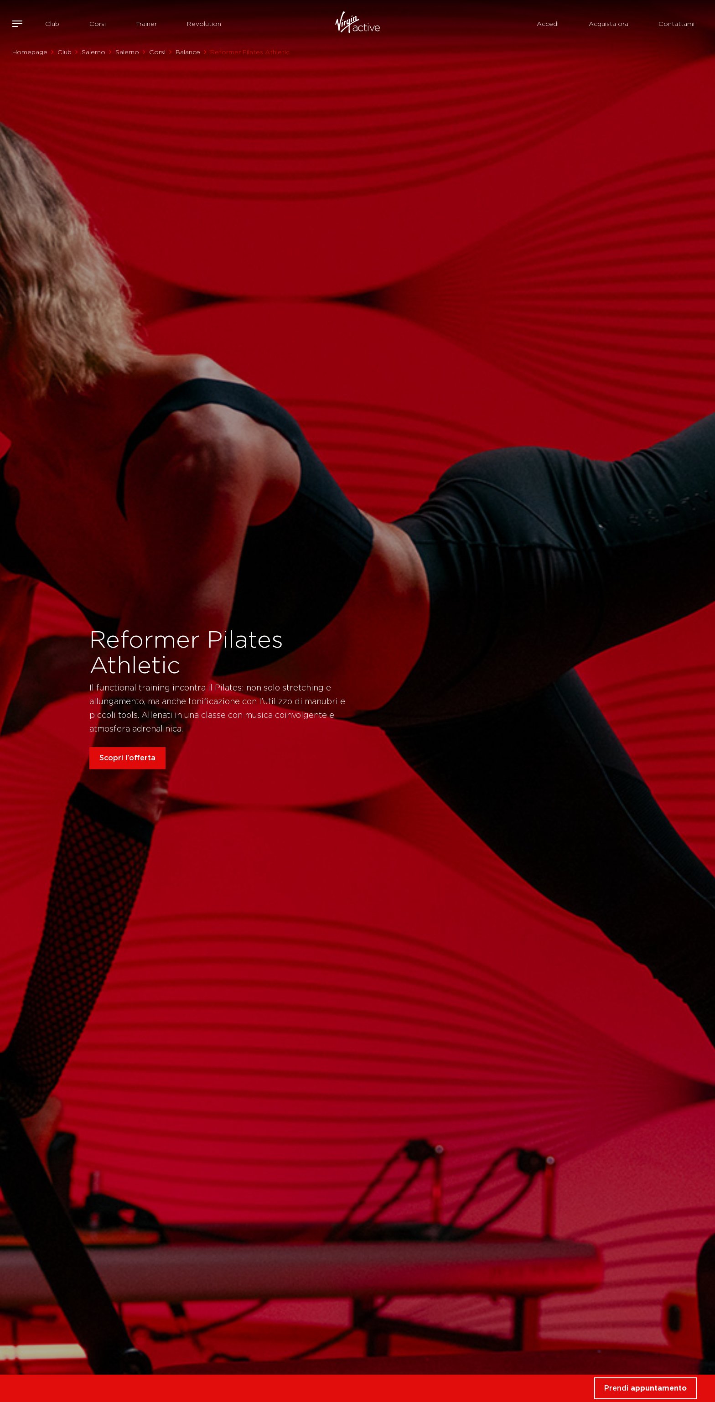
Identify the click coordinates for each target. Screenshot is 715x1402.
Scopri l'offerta (127, 757)
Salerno (93, 52)
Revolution (204, 23)
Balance (188, 52)
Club (52, 23)
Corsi (97, 23)
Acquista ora (608, 23)
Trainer (146, 23)
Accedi (548, 23)
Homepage (29, 52)
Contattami (676, 23)
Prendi (645, 1388)
